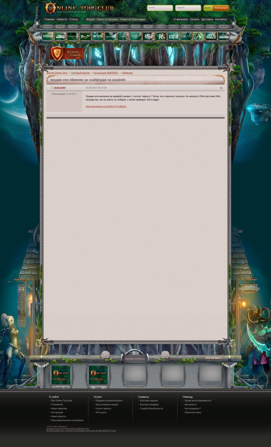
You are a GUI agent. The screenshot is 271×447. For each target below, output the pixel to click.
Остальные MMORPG (106, 72)
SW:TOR (211, 26)
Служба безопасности (151, 408)
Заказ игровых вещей (106, 404)
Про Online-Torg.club (61, 400)
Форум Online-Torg (57, 72)
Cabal (73, 26)
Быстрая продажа (149, 404)
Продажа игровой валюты (108, 400)
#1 (221, 87)
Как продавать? (193, 408)
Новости (62, 19)
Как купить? (191, 404)
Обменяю (127, 72)
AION (60, 26)
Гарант (98, 387)
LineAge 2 (123, 26)
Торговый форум (80, 72)
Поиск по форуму (107, 19)
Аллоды (48, 26)
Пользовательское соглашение (67, 420)
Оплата (194, 19)
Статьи (73, 19)
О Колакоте (57, 404)
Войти (208, 8)
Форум (90, 19)
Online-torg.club (74, 8)
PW (148, 26)
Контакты (221, 19)
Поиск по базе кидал (132, 19)
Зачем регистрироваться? (198, 400)
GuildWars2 (110, 26)
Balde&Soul (85, 26)
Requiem (173, 26)
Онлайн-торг (61, 387)
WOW (223, 26)
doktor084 (59, 87)
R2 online (160, 26)
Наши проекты (58, 416)
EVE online (98, 26)
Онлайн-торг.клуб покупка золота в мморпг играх (68, 428)
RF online (186, 26)
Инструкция (57, 412)
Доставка (207, 19)
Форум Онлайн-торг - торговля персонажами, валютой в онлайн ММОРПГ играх (81, 431)
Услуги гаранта (103, 408)
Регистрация (221, 8)
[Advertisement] (154, 54)
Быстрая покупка (149, 400)
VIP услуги (100, 412)
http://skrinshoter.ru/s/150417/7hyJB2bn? (106, 106)
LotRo (135, 26)
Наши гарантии (59, 408)
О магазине (181, 19)
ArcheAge (198, 26)
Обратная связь (193, 412)
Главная (49, 19)
